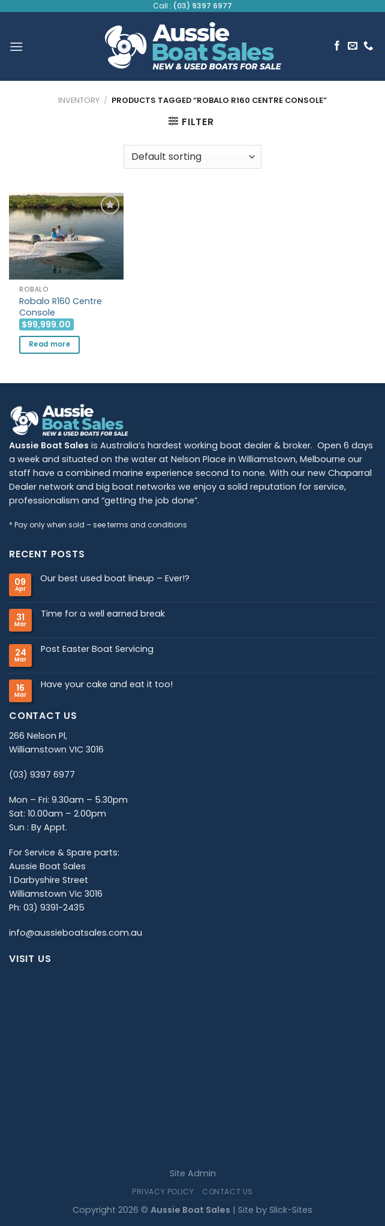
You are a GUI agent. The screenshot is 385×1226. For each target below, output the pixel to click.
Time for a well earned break (103, 614)
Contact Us (227, 1191)
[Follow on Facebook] (337, 46)
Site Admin (193, 1173)
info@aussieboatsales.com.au (75, 933)
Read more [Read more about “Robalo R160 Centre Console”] (49, 344)
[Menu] (16, 46)
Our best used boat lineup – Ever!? (115, 578)
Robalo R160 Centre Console (60, 307)
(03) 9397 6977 (202, 6)
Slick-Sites (290, 1210)
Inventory (79, 100)
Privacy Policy (163, 1191)
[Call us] (368, 46)
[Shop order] (192, 157)
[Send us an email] (352, 46)
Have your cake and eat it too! (107, 684)
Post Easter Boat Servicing (97, 649)
